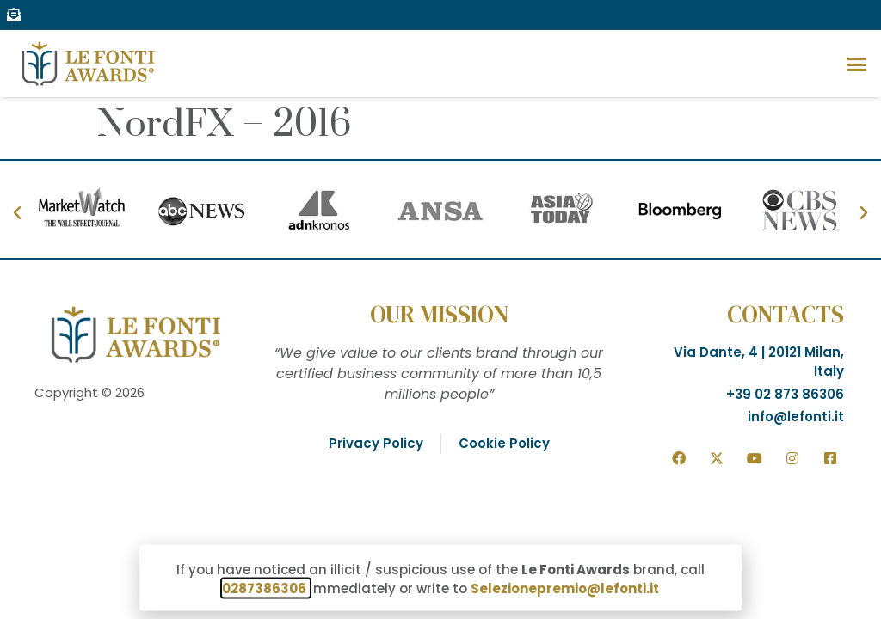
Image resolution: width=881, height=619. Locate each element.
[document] (440, 309)
